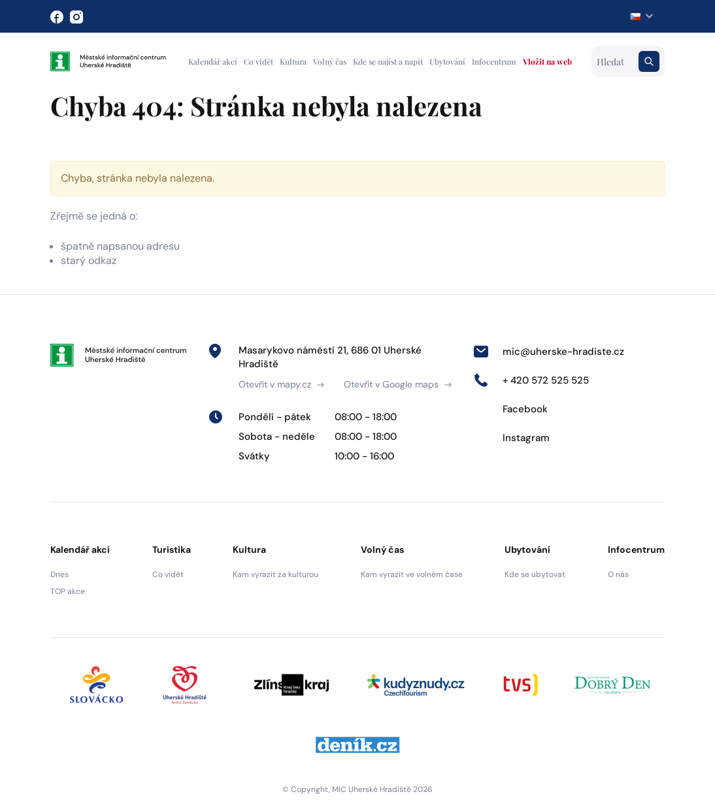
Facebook (510, 409)
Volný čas (329, 61)
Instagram (511, 438)
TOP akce (67, 591)
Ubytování (447, 61)
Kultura (293, 61)
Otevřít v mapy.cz (281, 384)
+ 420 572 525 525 (531, 380)
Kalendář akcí (212, 61)
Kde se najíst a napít (388, 61)
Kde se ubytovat (535, 574)
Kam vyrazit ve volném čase (412, 574)
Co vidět (258, 61)
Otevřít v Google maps (398, 384)
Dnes (59, 574)
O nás (618, 574)
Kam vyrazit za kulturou (275, 574)
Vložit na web (547, 61)
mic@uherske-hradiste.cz (548, 351)
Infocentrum (494, 61)
